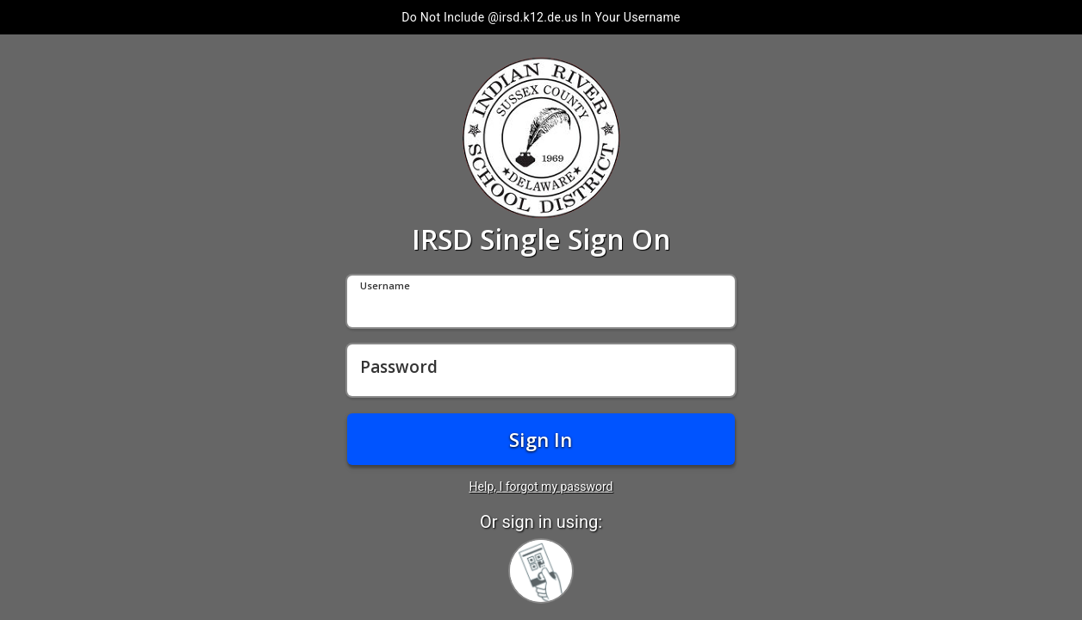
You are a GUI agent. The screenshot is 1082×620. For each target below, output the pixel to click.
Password (399, 367)
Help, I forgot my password (541, 486)
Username (385, 286)
